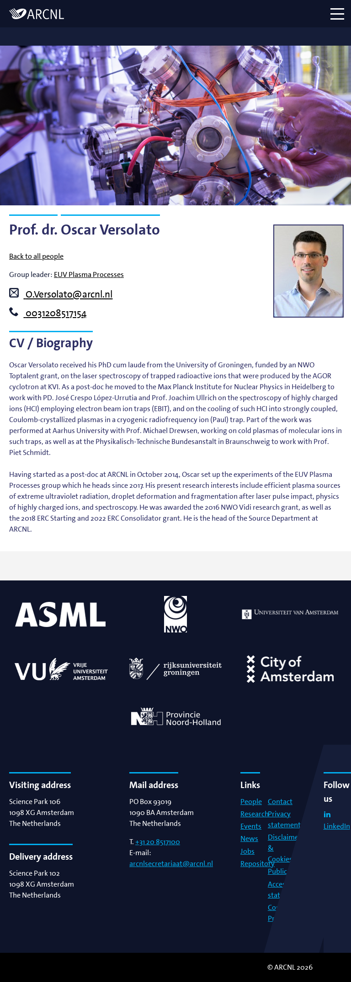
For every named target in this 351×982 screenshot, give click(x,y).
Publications (287, 871)
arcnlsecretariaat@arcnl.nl (171, 863)
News (249, 838)
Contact (280, 801)
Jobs (247, 851)
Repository (257, 863)
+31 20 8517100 (157, 841)
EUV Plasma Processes (89, 274)
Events (250, 826)
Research (254, 814)
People (251, 801)
